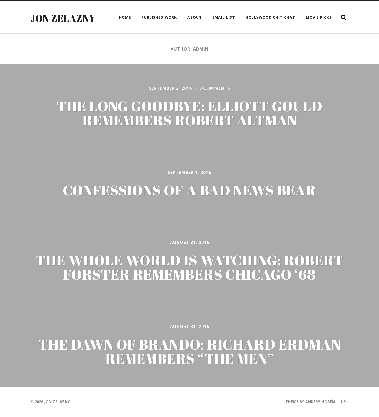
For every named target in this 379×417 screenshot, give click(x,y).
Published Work (159, 17)
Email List (223, 17)
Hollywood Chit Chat (270, 17)
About (194, 17)
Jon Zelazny (63, 18)
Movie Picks (319, 17)
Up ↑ (345, 401)
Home (125, 17)
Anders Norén (320, 401)
